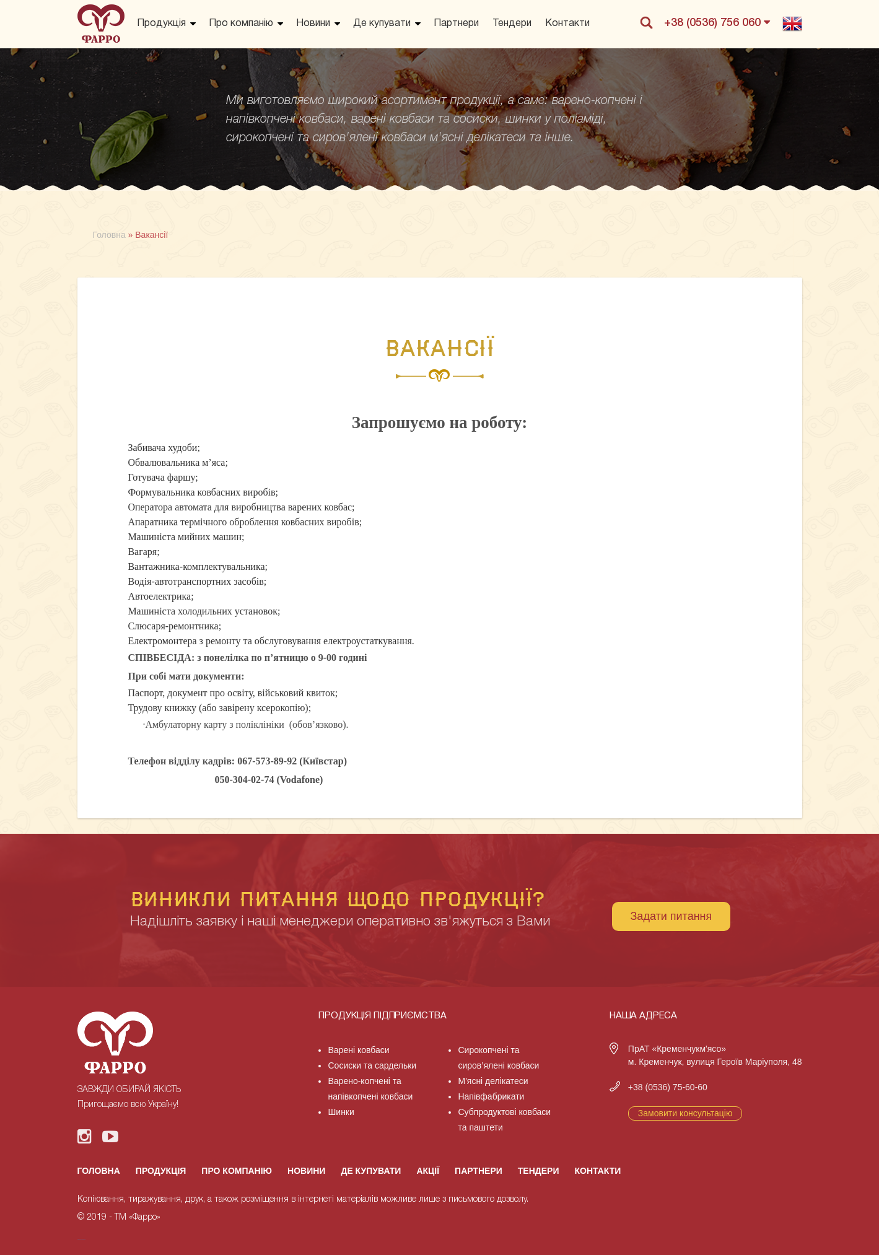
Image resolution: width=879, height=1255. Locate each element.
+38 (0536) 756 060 (717, 22)
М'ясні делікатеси (493, 1081)
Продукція (161, 23)
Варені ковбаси (358, 1050)
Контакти (567, 23)
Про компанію (241, 23)
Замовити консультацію (685, 1113)
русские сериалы (81, 1239)
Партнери (456, 23)
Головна (98, 1171)
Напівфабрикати (491, 1096)
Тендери (511, 23)
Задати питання (671, 916)
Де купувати (382, 23)
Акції (427, 1171)
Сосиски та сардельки (372, 1065)
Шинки (341, 1112)
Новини (313, 23)
